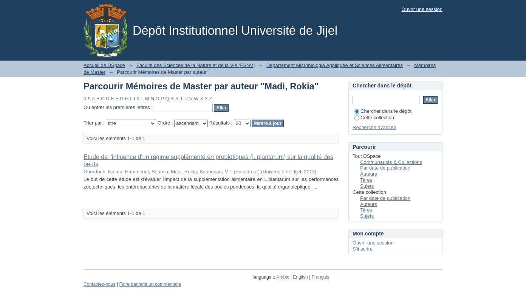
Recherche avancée (374, 127)
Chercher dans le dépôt (383, 111)
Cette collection (374, 117)
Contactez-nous (100, 284)
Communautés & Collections (391, 162)
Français (320, 277)
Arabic (282, 277)
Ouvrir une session (422, 9)
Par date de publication (385, 168)
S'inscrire (363, 249)
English (301, 277)
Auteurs (368, 174)
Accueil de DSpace (104, 65)
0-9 (87, 98)
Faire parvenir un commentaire (150, 284)
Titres (366, 180)
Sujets (367, 186)
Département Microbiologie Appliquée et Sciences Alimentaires (334, 65)
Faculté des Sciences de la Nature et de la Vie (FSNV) (195, 65)
